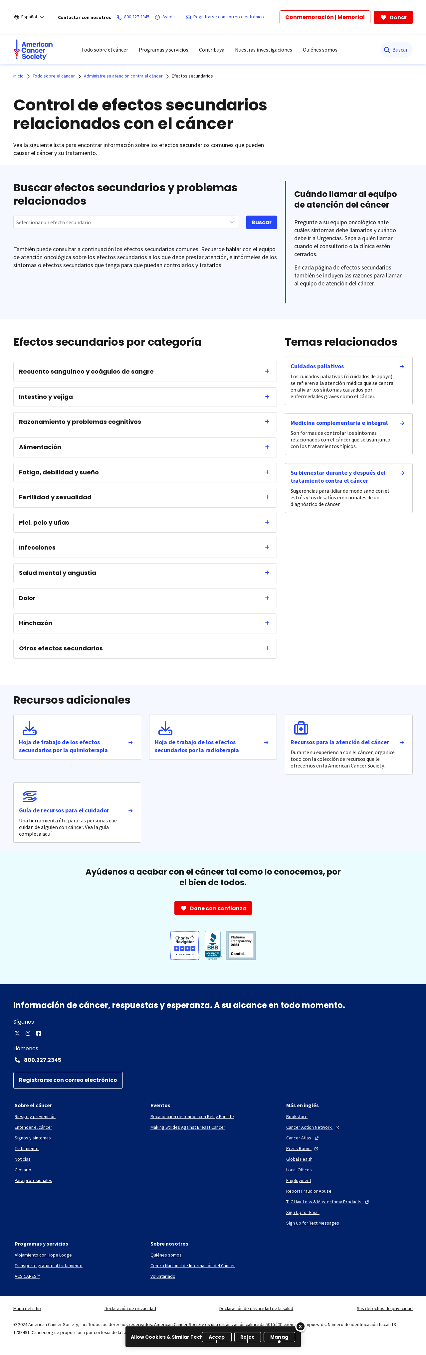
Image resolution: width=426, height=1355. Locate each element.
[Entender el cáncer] (33, 1127)
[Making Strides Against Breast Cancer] (187, 1127)
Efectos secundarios (192, 76)
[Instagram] (28, 1033)
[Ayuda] (166, 17)
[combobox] (125, 222)
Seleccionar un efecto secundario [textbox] (53, 222)
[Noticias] (23, 1159)
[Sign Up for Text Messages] (312, 1223)
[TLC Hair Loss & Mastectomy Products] (328, 1202)
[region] (213, 1336)
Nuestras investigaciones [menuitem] (263, 49)
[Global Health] (299, 1159)
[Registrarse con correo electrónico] (226, 17)
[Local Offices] (299, 1170)
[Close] (300, 1326)
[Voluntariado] (162, 1276)
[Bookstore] (297, 1116)
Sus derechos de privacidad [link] (385, 1308)
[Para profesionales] (33, 1180)
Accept (217, 1338)
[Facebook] (39, 1033)
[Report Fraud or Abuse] (308, 1191)
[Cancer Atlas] (303, 1138)
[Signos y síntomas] (33, 1138)
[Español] (33, 17)
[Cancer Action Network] (313, 1127)
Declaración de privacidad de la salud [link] (256, 1308)
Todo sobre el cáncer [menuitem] (104, 49)
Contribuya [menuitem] (211, 49)
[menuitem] (33, 49)
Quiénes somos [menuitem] (320, 49)
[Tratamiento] (27, 1148)
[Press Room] (303, 1148)
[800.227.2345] (134, 17)
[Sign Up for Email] (303, 1212)
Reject (247, 1338)
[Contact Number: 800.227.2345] (213, 1060)
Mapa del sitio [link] (27, 1308)
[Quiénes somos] (166, 1255)
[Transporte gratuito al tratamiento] (49, 1266)
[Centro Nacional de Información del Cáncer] (192, 1266)
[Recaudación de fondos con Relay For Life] (192, 1116)
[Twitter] (17, 1033)
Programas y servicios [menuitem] (163, 49)
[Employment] (298, 1180)
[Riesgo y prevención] (35, 1116)
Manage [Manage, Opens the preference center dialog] (279, 1338)
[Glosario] (23, 1170)
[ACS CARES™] (27, 1276)
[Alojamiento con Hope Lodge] (43, 1255)
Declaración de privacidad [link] (130, 1308)
